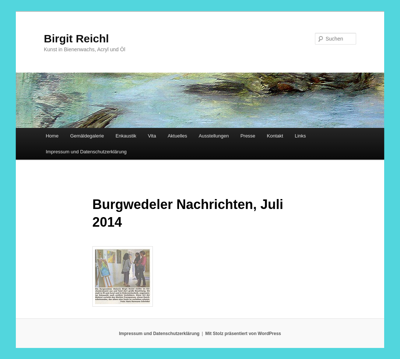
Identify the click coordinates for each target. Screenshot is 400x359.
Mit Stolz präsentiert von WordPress (243, 333)
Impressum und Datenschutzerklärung (86, 151)
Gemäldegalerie (87, 136)
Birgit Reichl (76, 38)
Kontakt (275, 136)
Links (300, 136)
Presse (248, 136)
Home (52, 136)
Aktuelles (177, 136)
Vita (152, 136)
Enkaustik (126, 136)
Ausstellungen (214, 136)
